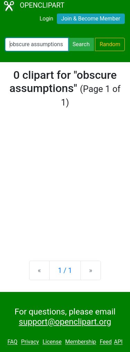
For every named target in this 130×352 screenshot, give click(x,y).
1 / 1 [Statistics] (65, 270)
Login (46, 18)
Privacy (30, 342)
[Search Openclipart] (36, 44)
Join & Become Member (90, 18)
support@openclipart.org (65, 322)
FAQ (12, 342)
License (52, 342)
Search (80, 44)
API (118, 342)
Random (109, 44)
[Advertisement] (65, 184)
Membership (80, 342)
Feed (106, 342)
